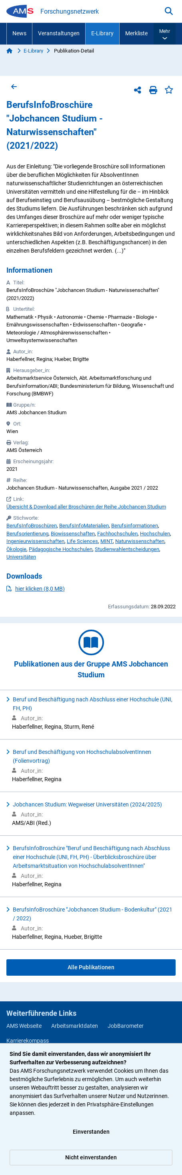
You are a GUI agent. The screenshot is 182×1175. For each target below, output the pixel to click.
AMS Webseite (24, 1026)
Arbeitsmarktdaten (74, 1026)
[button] (165, 34)
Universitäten (21, 557)
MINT (106, 541)
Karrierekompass (27, 1040)
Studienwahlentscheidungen (127, 549)
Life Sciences (82, 541)
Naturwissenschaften (139, 541)
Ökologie (16, 549)
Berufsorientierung (27, 534)
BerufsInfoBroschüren (31, 526)
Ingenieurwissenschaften (35, 541)
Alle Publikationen (91, 967)
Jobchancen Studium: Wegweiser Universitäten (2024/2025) (87, 804)
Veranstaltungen (59, 33)
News (19, 33)
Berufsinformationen (134, 526)
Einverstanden (91, 1131)
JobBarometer (126, 1026)
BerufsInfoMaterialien (84, 526)
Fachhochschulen (117, 534)
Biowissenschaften (73, 534)
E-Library (102, 33)
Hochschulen (155, 534)
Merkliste (136, 33)
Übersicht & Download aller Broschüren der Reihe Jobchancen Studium (86, 507)
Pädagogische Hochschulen (60, 549)
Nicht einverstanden (91, 1157)
